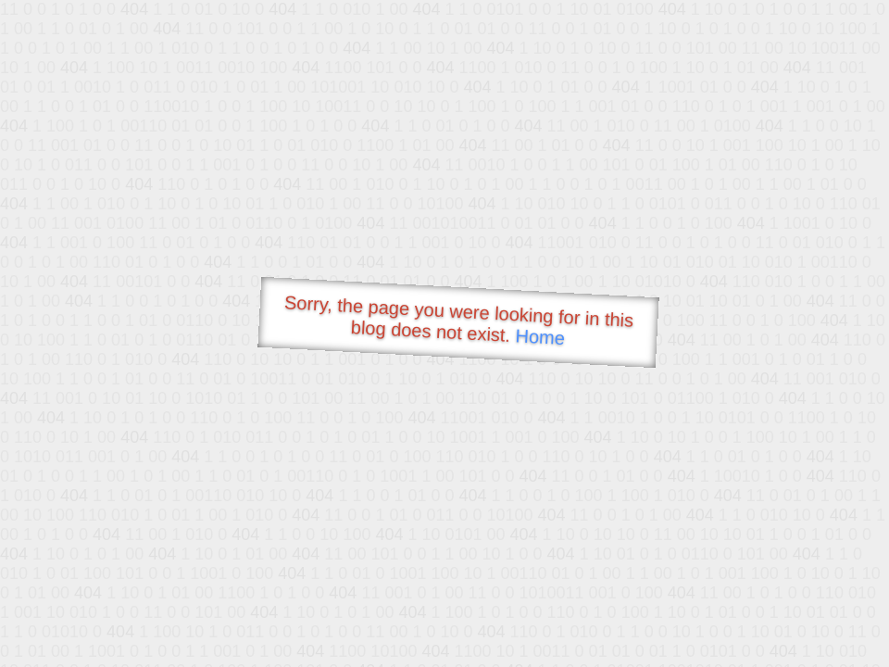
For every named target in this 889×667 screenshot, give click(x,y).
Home (540, 336)
